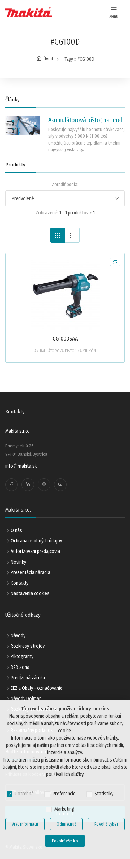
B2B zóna (20, 667)
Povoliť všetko (65, 840)
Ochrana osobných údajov (36, 541)
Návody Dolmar (26, 699)
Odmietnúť (66, 824)
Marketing (64, 809)
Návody (18, 636)
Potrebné (24, 794)
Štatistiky (104, 794)
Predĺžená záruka (28, 678)
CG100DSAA (65, 338)
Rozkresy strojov (28, 646)
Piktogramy (22, 656)
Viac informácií (25, 824)
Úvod (48, 58)
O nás (16, 530)
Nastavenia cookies (30, 593)
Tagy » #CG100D (79, 59)
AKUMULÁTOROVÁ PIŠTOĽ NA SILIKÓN (65, 351)
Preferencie (64, 794)
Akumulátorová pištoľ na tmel (85, 120)
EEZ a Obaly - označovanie (36, 688)
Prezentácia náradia (30, 573)
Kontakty (19, 583)
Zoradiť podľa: (65, 184)
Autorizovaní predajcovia (35, 551)
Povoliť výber (106, 824)
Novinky (18, 562)
